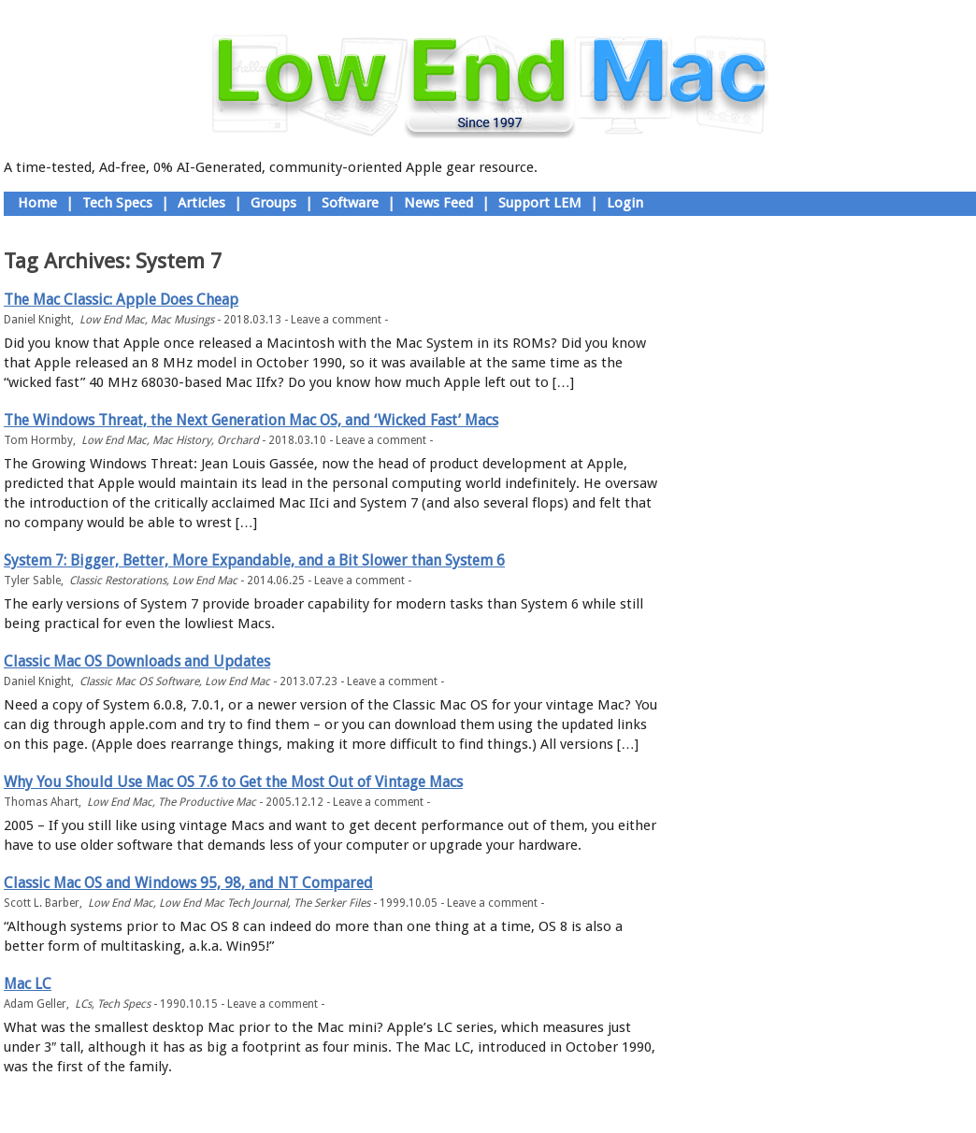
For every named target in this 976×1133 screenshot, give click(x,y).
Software (350, 202)
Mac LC (27, 984)
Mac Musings (182, 319)
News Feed (438, 202)
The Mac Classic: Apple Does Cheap (121, 299)
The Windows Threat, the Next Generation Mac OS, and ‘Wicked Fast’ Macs (251, 420)
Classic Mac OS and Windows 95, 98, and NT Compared (188, 883)
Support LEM (539, 202)
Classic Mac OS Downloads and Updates (137, 661)
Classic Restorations (117, 580)
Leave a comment (336, 319)
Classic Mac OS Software (139, 681)
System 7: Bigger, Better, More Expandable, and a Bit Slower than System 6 (254, 560)
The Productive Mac (207, 802)
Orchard (238, 440)
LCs (83, 1004)
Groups (273, 202)
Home (37, 202)
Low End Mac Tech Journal (223, 903)
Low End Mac (112, 319)
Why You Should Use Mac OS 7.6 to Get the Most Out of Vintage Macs (233, 782)
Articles (201, 202)
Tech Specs (117, 202)
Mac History (181, 440)
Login (625, 202)
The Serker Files (332, 903)
